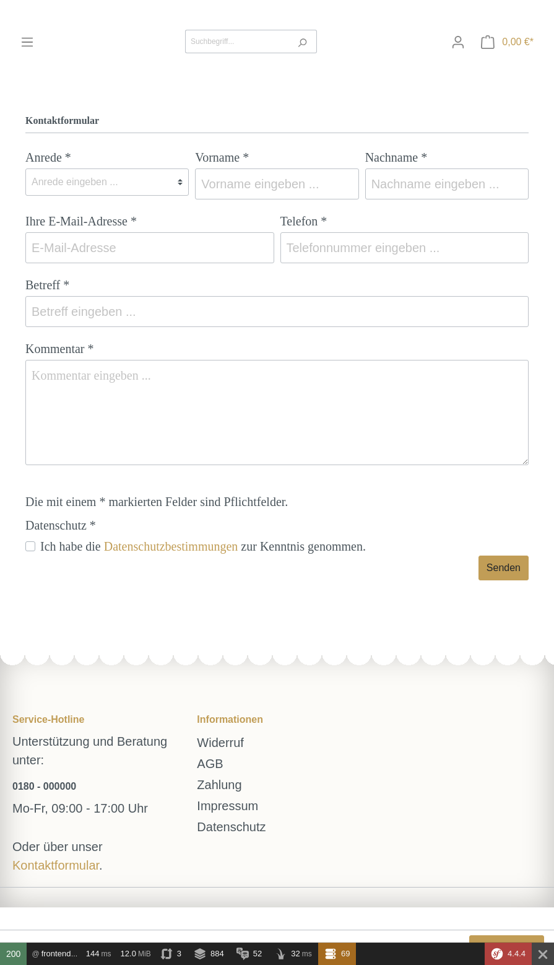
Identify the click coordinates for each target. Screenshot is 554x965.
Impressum (227, 806)
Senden (504, 567)
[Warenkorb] (507, 42)
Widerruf (220, 742)
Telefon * (303, 221)
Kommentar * (59, 349)
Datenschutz (231, 827)
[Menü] (27, 42)
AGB (210, 764)
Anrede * (48, 157)
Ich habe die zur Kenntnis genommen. (203, 546)
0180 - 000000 (44, 786)
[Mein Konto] (458, 42)
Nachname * (396, 157)
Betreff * (47, 285)
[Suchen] (302, 41)
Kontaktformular (55, 865)
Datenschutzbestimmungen (171, 546)
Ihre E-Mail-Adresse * (81, 221)
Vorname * (222, 157)
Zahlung (219, 785)
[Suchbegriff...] (236, 41)
